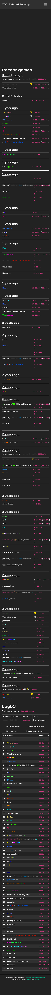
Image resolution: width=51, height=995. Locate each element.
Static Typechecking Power (35, 977)
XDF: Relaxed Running (16, 4)
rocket (29, 979)
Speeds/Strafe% (36, 726)
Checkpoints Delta (34, 731)
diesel (37, 979)
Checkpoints (11, 731)
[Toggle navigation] (45, 4)
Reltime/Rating (13, 726)
